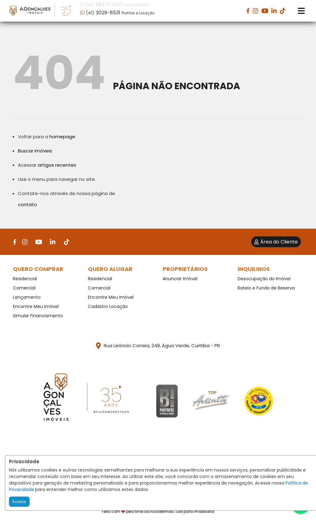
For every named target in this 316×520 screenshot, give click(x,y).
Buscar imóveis (35, 151)
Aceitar (19, 502)
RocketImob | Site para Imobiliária (182, 511)
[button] (119, 10)
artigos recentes (57, 165)
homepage (62, 136)
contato (27, 204)
